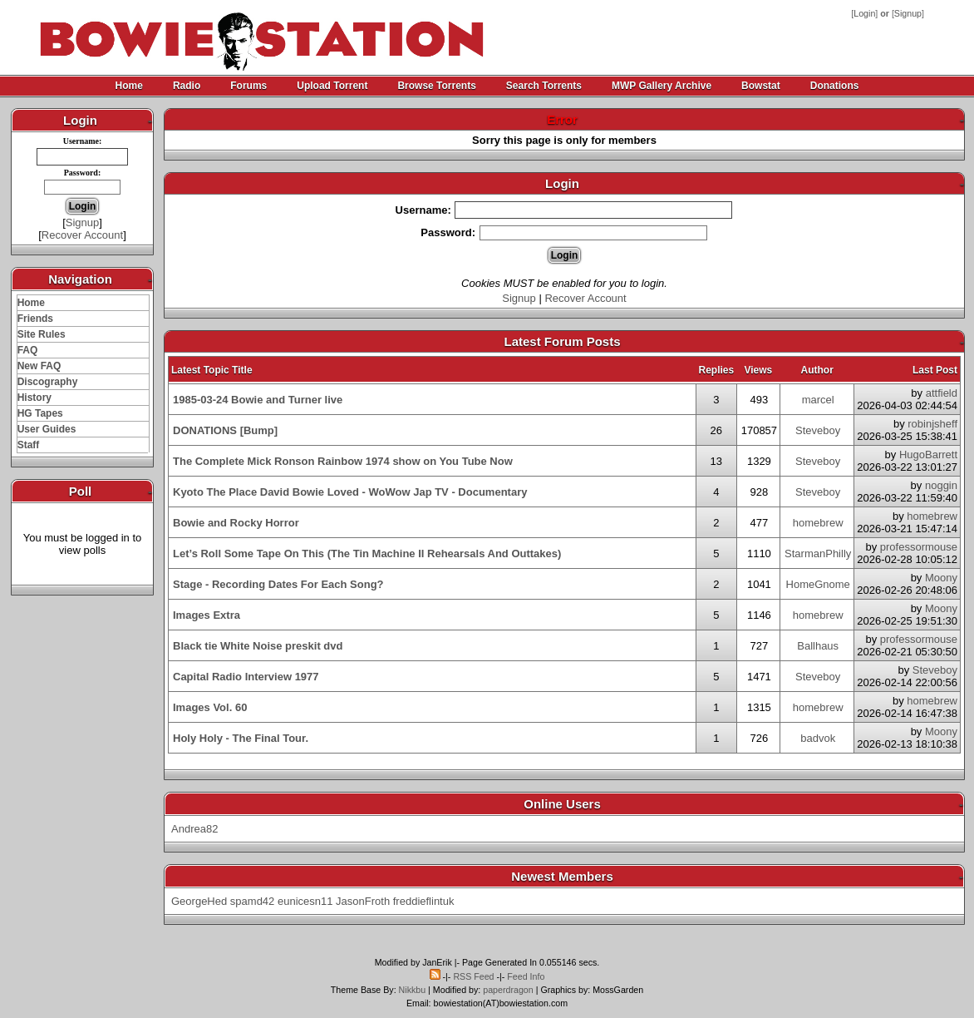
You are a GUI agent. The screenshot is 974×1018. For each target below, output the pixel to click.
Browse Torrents (436, 85)
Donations (834, 85)
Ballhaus (818, 646)
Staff (28, 445)
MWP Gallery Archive (661, 85)
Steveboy (817, 430)
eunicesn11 (305, 901)
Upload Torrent (332, 85)
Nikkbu (412, 990)
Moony (941, 577)
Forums (248, 85)
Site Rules (41, 334)
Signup (908, 13)
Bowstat (760, 85)
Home (129, 85)
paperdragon (508, 990)
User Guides (46, 429)
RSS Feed (473, 976)
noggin (941, 485)
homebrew (818, 522)
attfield (941, 393)
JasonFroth (363, 901)
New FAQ (39, 366)
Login (864, 13)
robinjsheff (932, 424)
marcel (818, 399)
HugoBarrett (928, 454)
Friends (35, 318)
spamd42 (252, 901)
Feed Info (525, 976)
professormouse (918, 547)
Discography (47, 382)
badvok (817, 738)
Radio (186, 85)
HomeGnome (818, 584)
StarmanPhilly (818, 553)
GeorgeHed (199, 901)
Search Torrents (544, 85)
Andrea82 (194, 829)
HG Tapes (40, 413)
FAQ (27, 350)
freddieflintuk (424, 901)
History (34, 397)
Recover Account (82, 235)
